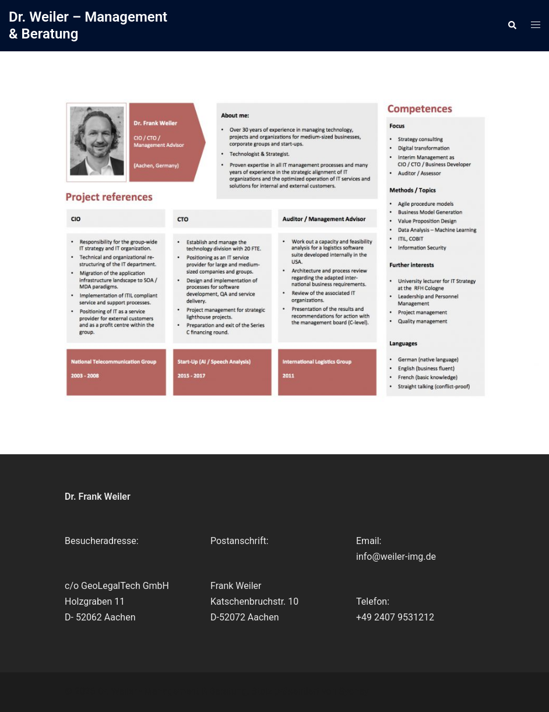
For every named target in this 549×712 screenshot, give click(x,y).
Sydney (354, 691)
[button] (511, 25)
